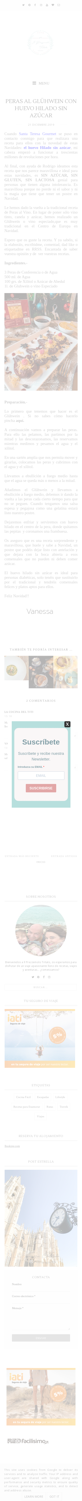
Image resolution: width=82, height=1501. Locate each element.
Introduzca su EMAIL (30, 766)
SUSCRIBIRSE (41, 788)
